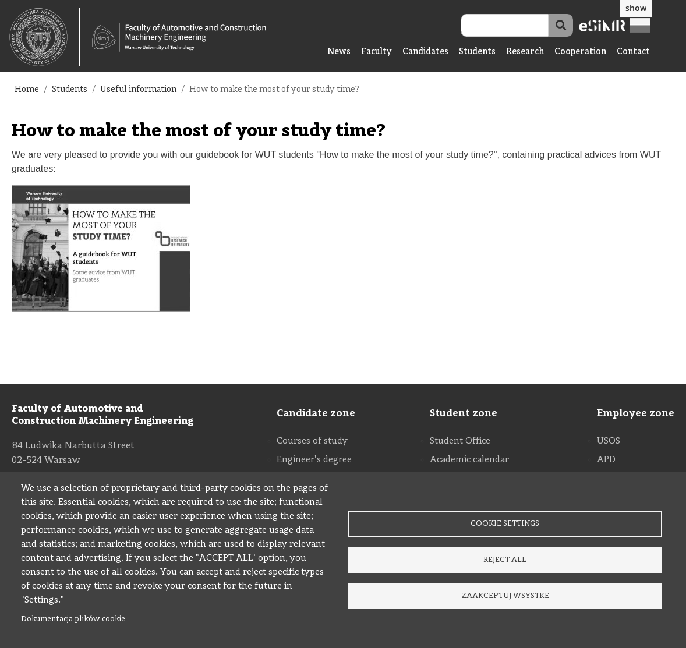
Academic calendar (469, 460)
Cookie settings (505, 522)
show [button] (635, 7)
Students (477, 52)
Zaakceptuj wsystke (505, 597)
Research (525, 52)
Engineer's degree (314, 460)
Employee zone (635, 413)
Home (27, 90)
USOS (608, 441)
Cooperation (580, 52)
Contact (633, 52)
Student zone (463, 413)
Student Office (460, 441)
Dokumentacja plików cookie (73, 619)
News (339, 52)
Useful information (138, 90)
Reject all (504, 560)
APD (606, 460)
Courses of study (312, 441)
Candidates (425, 52)
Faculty (376, 52)
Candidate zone (316, 413)
